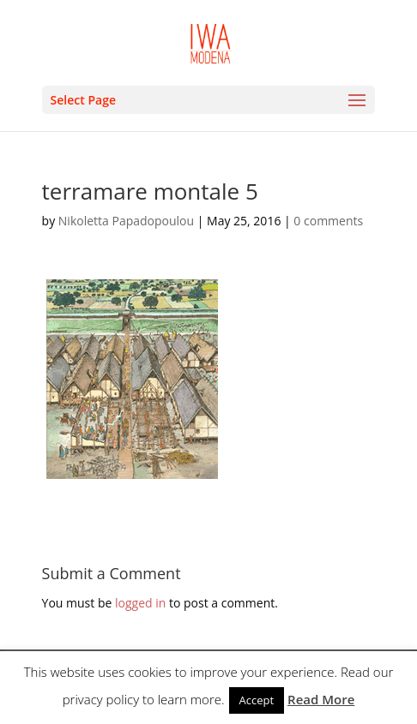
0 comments (328, 220)
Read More (320, 699)
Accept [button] (257, 700)
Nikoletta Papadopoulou (126, 220)
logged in (140, 603)
